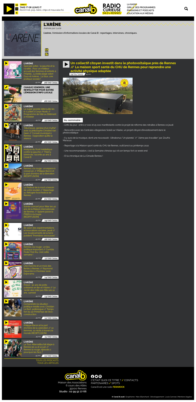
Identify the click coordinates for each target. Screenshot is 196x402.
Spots (115, 383)
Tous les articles (48, 363)
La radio (132, 4)
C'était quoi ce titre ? (106, 380)
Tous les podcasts (47, 360)
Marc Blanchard (142, 397)
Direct (23, 4)
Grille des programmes (141, 7)
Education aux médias (140, 13)
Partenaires (99, 383)
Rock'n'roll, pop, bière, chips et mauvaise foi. (42, 10)
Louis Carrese (171, 397)
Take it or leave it (31, 7)
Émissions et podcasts (140, 10)
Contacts (131, 380)
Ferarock (119, 387)
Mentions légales (185, 397)
